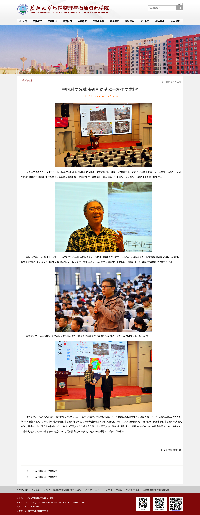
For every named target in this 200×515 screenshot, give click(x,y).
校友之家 (175, 21)
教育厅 (98, 490)
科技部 (109, 490)
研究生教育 (98, 21)
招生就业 (159, 21)
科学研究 (114, 21)
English (180, 4)
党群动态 (144, 21)
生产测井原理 (132, 490)
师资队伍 (67, 21)
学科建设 (52, 21)
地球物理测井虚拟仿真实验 (156, 490)
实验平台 (129, 21)
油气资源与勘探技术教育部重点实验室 (63, 490)
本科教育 (82, 21)
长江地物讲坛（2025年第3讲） (45, 477)
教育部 (88, 490)
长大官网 (35, 490)
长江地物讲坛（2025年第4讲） (45, 471)
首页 (24, 21)
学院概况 (37, 21)
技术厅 (119, 490)
